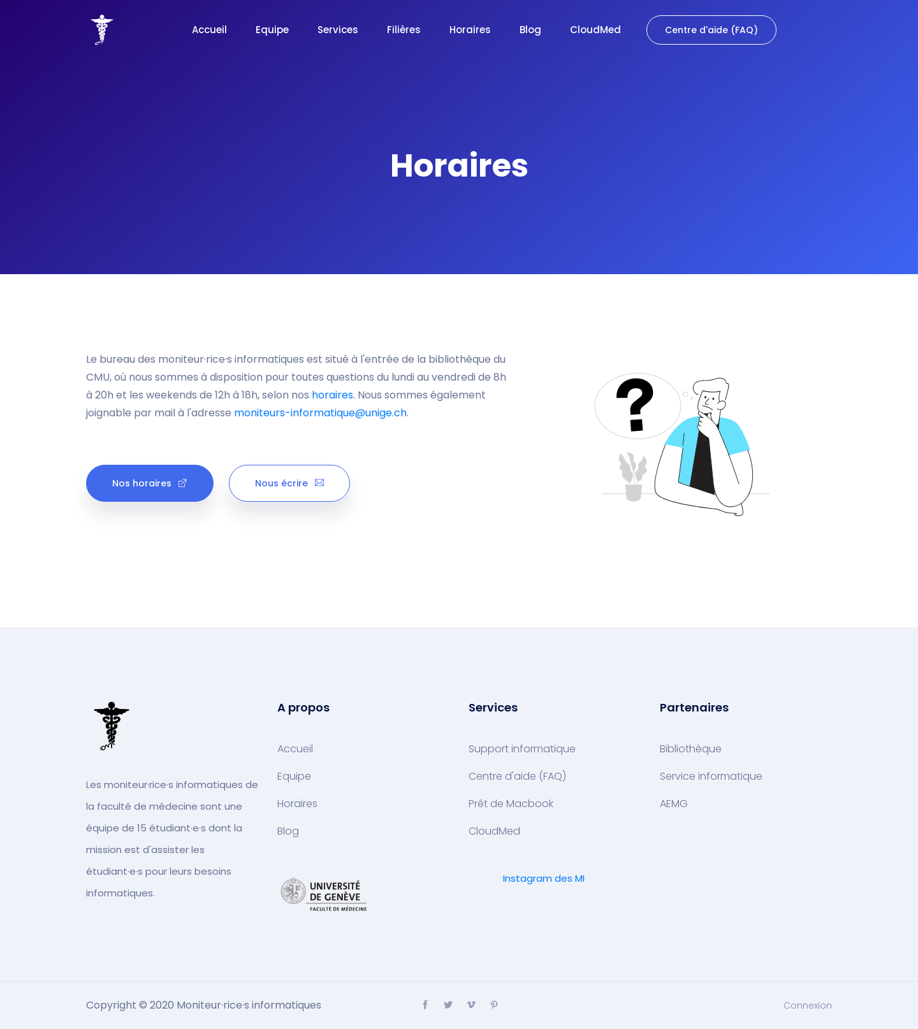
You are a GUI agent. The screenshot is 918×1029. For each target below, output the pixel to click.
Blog (530, 29)
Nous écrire (289, 483)
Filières (404, 29)
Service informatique (711, 776)
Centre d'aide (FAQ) (711, 30)
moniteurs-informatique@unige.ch (320, 412)
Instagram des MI (544, 878)
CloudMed (595, 29)
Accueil (209, 29)
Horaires (470, 29)
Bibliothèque (691, 749)
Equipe (272, 29)
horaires (332, 395)
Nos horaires (149, 483)
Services (337, 29)
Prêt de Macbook (511, 804)
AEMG (674, 804)
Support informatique (522, 749)
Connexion (807, 1005)
